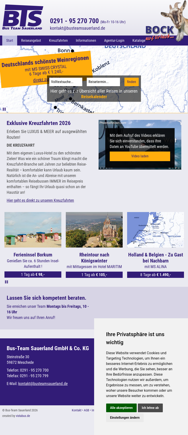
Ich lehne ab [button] (150, 408)
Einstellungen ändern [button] (125, 417)
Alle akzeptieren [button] (121, 408)
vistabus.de (23, 416)
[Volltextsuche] (66, 82)
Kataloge (138, 40)
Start (9, 40)
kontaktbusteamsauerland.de (77, 28)
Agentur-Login (114, 40)
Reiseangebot (31, 40)
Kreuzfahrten (58, 40)
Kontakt (76, 410)
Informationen (86, 40)
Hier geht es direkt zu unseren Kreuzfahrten (40, 200)
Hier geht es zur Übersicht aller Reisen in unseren (94, 93)
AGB (86, 410)
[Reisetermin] (103, 82)
